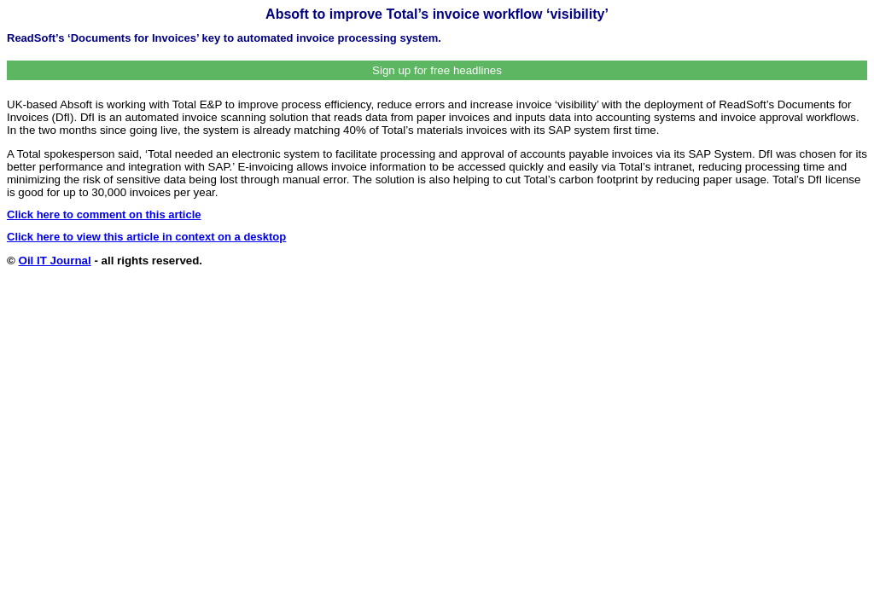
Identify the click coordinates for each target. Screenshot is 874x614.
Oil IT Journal (55, 260)
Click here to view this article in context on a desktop (146, 236)
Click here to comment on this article (104, 214)
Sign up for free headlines (437, 70)
